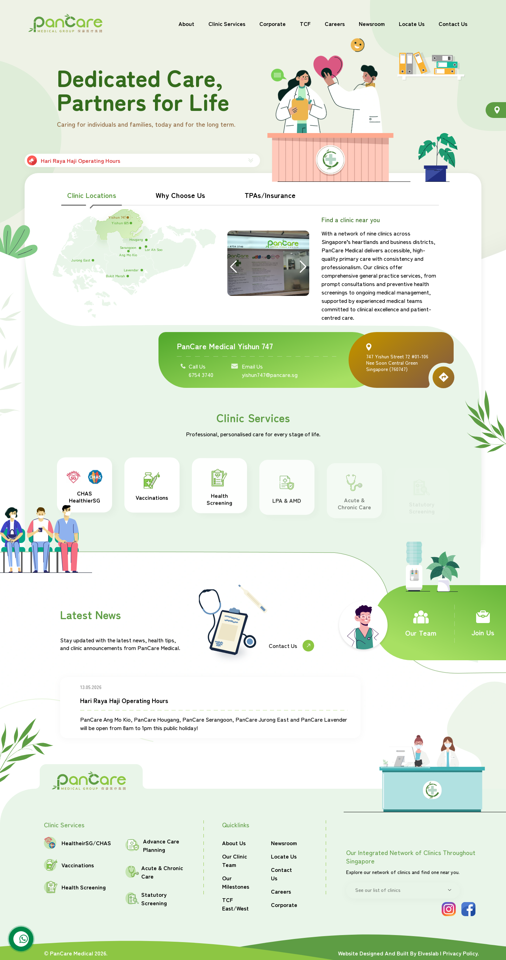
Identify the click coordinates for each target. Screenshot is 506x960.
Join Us (483, 623)
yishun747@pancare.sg (270, 374)
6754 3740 (201, 374)
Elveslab (428, 953)
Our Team (420, 623)
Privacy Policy (460, 953)
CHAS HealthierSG (89, 491)
